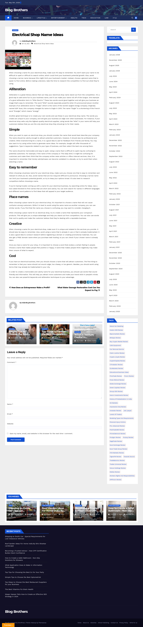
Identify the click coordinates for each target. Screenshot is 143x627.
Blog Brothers (16, 10)
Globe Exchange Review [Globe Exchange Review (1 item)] (118, 384)
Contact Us (114, 622)
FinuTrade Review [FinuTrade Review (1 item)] (116, 376)
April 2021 (113, 231)
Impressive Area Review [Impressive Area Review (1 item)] (118, 407)
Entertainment (58, 18)
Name (10, 404)
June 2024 (113, 81)
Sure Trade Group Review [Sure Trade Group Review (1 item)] (118, 449)
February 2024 (115, 97)
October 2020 (114, 263)
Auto (10, 505)
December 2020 (115, 253)
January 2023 (114, 135)
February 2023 (115, 130)
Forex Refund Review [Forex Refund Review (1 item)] (117, 380)
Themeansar (42, 622)
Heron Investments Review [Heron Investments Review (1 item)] (119, 395)
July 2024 (113, 76)
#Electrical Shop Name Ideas (44, 43)
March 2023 (113, 124)
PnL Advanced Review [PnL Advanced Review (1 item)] (117, 426)
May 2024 (113, 87)
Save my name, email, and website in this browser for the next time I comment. (41, 433)
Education (95, 18)
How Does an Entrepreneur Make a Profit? (29, 287)
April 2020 (113, 295)
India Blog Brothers (29, 41)
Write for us (133, 622)
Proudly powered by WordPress (15, 622)
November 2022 (115, 146)
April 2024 (113, 92)
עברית (115, 18)
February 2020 (115, 306)
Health (74, 18)
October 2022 (114, 151)
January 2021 (114, 247)
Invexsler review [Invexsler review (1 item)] (115, 410)
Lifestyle (41, 18)
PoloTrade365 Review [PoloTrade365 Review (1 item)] (117, 430)
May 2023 (113, 114)
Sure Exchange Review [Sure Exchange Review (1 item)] (117, 445)
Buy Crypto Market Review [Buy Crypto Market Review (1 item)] (119, 341)
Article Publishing (103, 622)
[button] (132, 18)
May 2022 (113, 178)
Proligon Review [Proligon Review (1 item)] (115, 437)
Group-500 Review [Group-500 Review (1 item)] (116, 391)
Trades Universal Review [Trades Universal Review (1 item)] (118, 464)
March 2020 (114, 301)
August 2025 (114, 65)
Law (106, 18)
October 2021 (114, 204)
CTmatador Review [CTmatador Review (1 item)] (116, 364)
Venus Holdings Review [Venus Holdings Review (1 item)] (118, 468)
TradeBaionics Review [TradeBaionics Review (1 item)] (117, 460)
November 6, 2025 (50, 514)
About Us (86, 622)
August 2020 (114, 274)
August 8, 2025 (82, 514)
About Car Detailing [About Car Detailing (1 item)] (116, 326)
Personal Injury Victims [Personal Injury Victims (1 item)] (117, 422)
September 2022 (115, 156)
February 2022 (115, 194)
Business (27, 18)
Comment (11, 362)
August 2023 (114, 103)
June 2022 (113, 172)
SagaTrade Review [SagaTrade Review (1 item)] (116, 441)
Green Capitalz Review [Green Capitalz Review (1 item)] (117, 387)
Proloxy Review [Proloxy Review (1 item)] (128, 437)
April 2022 (113, 183)
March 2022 (113, 188)
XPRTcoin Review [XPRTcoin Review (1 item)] (115, 479)
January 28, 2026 (17, 514)
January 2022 (114, 199)
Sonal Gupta (91, 341)
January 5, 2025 (116, 514)
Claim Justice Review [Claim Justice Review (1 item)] (117, 353)
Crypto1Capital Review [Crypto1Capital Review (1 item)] (117, 361)
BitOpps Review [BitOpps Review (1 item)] (115, 338)
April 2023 (113, 119)
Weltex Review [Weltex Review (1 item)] (115, 472)
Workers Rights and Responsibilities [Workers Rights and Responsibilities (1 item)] (122, 476)
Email (10, 414)
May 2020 (113, 290)
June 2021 (113, 220)
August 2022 (114, 162)
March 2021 (113, 237)
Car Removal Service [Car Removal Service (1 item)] (117, 349)
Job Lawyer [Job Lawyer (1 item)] (128, 410)
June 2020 (113, 285)
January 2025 (114, 71)
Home (16, 18)
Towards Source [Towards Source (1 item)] (129, 456)
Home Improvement (47, 505)
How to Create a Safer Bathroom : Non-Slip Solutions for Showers (121, 511)
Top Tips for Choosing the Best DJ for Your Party (24, 572)
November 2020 (115, 258)
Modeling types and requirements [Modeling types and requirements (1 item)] (121, 418)
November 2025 (115, 60)
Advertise (93, 622)
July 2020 (113, 279)
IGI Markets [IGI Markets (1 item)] (114, 403)
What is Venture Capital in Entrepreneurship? (85, 337)
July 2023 (113, 108)
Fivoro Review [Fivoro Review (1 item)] (129, 376)
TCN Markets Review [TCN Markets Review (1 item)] (117, 453)
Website (10, 424)
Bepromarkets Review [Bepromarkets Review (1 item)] (117, 334)
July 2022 (113, 167)
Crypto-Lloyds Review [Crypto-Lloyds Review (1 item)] (117, 357)
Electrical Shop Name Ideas (37, 34)
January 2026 (114, 55)
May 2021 (112, 226)
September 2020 (115, 269)
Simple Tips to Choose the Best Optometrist (18, 334)
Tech (84, 18)
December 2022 (115, 140)
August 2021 (114, 210)
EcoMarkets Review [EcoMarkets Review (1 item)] (116, 368)
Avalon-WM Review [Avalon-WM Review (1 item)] (116, 330)
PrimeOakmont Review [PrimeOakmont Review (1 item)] (117, 433)
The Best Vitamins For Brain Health (19, 589)
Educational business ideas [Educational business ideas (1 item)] (119, 372)
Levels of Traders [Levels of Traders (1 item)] (116, 414)
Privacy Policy (123, 622)
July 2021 (112, 215)
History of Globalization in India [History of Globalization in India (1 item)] (121, 399)
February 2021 (114, 242)
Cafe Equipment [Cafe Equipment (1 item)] (115, 345)
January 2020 (114, 311)
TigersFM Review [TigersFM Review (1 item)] (115, 456)
